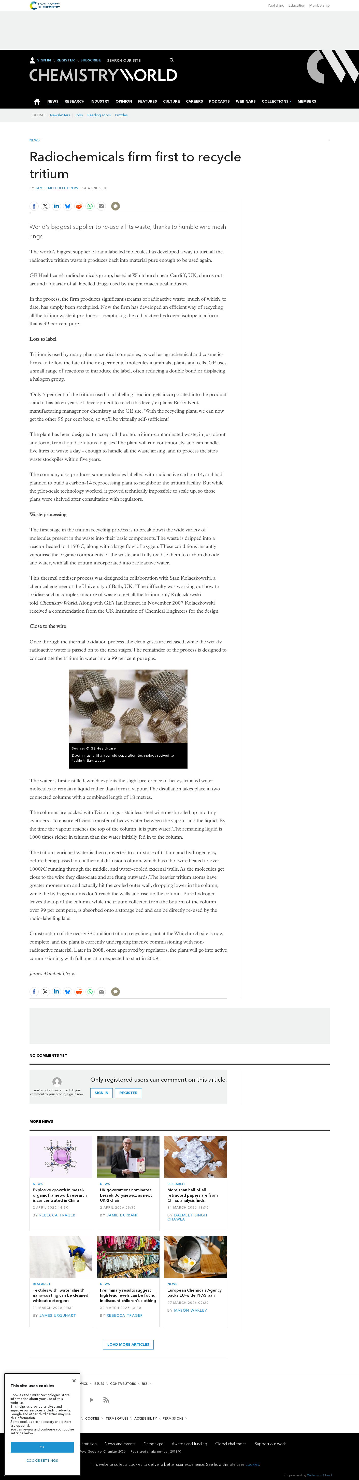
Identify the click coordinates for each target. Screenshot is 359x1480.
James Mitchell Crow (56, 188)
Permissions (173, 1418)
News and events (120, 1443)
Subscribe (90, 60)
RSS (145, 1384)
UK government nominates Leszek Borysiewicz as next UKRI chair (126, 1195)
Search (172, 60)
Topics (82, 1384)
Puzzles (121, 115)
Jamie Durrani (122, 1215)
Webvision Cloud (319, 1475)
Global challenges (231, 1443)
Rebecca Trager (57, 1215)
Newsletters (60, 115)
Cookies (92, 1418)
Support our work (270, 1443)
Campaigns (153, 1443)
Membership (319, 5)
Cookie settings (42, 1460)
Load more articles (128, 1344)
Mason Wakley (190, 1310)
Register (65, 60)
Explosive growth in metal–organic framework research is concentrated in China (60, 1195)
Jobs (79, 115)
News (35, 140)
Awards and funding (189, 1443)
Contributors (123, 1384)
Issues (99, 1384)
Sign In (44, 60)
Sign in (101, 1093)
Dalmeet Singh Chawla (187, 1217)
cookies (252, 1464)
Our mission (86, 1443)
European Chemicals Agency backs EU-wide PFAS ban (194, 1293)
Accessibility (145, 1418)
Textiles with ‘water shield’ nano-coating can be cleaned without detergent (60, 1295)
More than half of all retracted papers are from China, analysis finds (192, 1195)
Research (176, 1184)
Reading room (99, 115)
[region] (42, 1424)
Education (297, 5)
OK (42, 1447)
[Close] (74, 1380)
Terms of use (117, 1418)
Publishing (276, 5)
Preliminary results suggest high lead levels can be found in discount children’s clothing (128, 1295)
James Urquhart (57, 1315)
